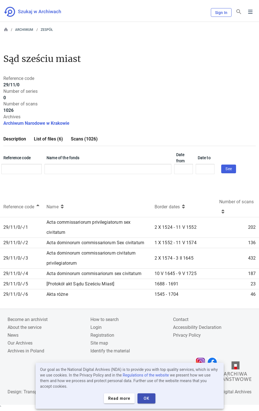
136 (252, 242)
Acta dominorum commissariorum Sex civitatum (95, 242)
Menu (250, 12)
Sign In (221, 12)
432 (252, 258)
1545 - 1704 (167, 294)
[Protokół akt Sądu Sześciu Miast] (80, 284)
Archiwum (24, 30)
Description (14, 139)
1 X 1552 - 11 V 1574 (176, 242)
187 (252, 273)
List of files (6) (48, 139)
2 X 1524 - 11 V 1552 (176, 227)
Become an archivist (28, 319)
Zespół (47, 30)
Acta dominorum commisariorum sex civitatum (93, 273)
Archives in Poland (26, 351)
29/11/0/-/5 (15, 284)
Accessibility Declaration (197, 327)
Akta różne (57, 294)
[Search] (238, 12)
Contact (180, 319)
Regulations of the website (146, 375)
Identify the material (110, 351)
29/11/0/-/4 (15, 273)
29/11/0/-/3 (15, 258)
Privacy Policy (187, 335)
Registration (102, 335)
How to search (104, 319)
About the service (24, 327)
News (13, 335)
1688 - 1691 (167, 284)
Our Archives (20, 343)
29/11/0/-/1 (15, 227)
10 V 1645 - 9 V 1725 (176, 273)
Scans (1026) (84, 139)
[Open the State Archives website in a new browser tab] (235, 372)
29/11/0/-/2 (15, 242)
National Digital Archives (227, 391)
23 (253, 284)
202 (252, 227)
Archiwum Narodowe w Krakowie (36, 123)
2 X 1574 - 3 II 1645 (174, 258)
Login (96, 327)
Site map (99, 343)
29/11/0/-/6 (15, 294)
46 (253, 294)
